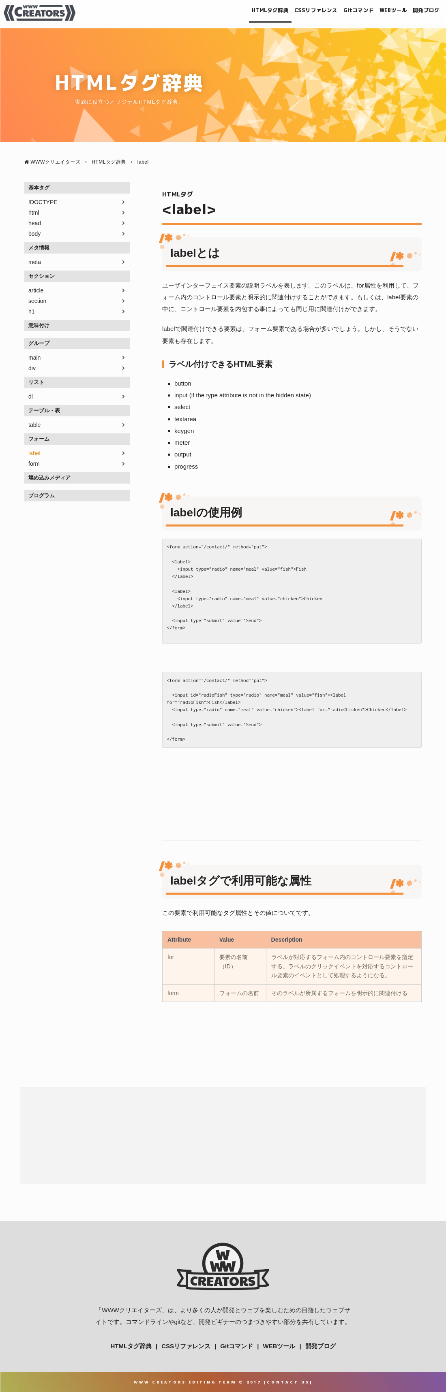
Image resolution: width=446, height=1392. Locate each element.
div (32, 368)
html (33, 212)
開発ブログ (420, 13)
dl (30, 396)
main (34, 357)
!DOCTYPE (43, 202)
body (34, 233)
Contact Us (288, 1382)
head (34, 223)
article (35, 290)
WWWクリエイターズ (131, 1310)
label (34, 453)
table (34, 425)
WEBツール (380, 13)
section (37, 301)
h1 (31, 311)
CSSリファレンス (287, 13)
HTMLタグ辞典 (231, 13)
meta (34, 262)
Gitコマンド (338, 13)
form (34, 463)
